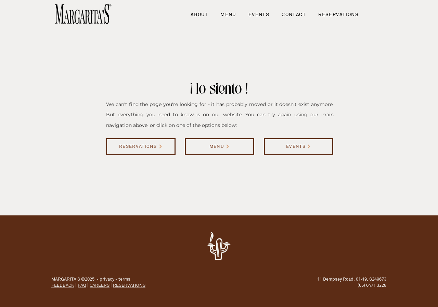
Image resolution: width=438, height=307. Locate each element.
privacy (107, 279)
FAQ (82, 285)
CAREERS (100, 285)
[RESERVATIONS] (141, 146)
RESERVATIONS (129, 285)
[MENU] (219, 146)
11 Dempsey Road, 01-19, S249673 (351, 279)
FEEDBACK (62, 285)
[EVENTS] (298, 146)
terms (124, 279)
